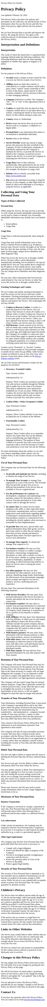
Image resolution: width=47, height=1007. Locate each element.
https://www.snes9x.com (16, 176)
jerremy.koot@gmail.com (34, 1000)
